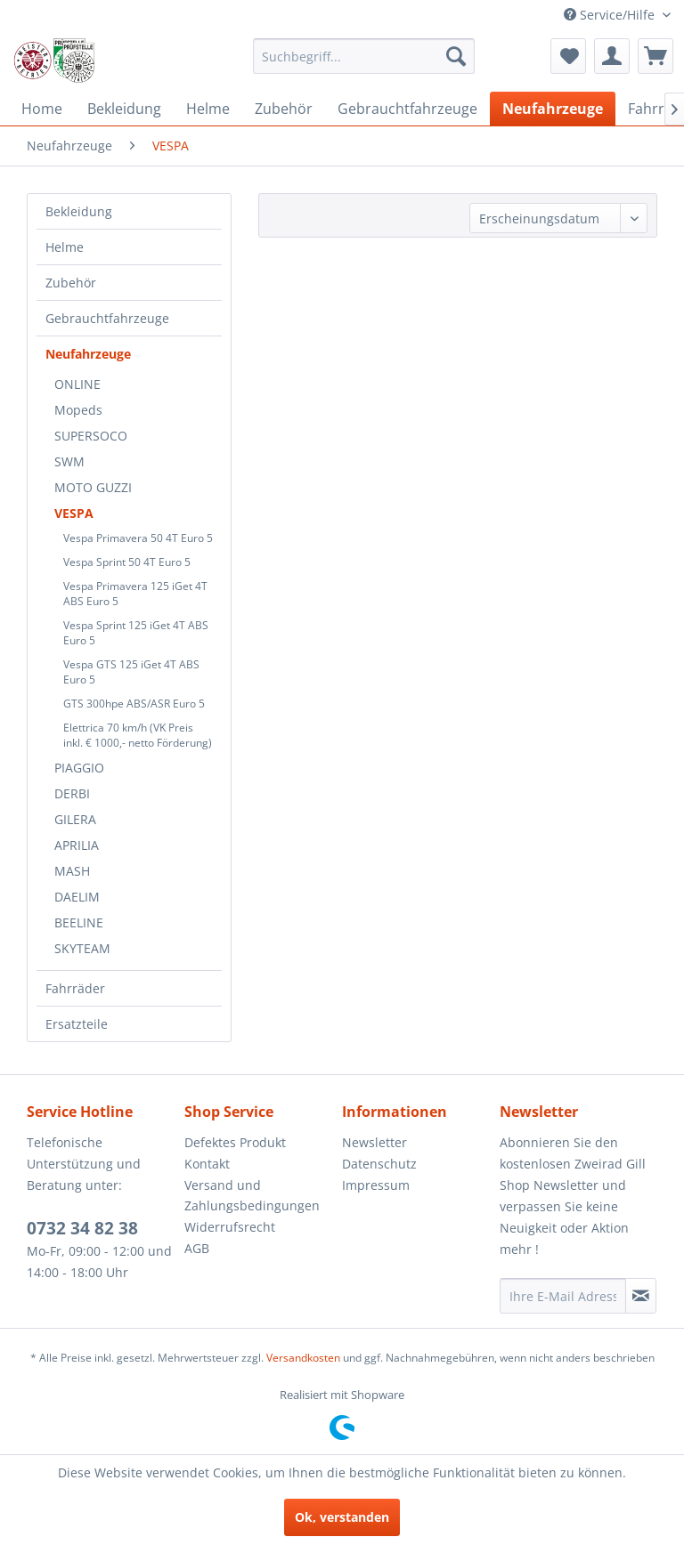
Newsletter (374, 1142)
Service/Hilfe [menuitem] (611, 14)
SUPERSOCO (90, 435)
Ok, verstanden (342, 1517)
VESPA (74, 513)
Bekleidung (78, 211)
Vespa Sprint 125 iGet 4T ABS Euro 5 (135, 633)
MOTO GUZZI (93, 487)
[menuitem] (364, 56)
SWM (69, 461)
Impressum (376, 1185)
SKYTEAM (82, 948)
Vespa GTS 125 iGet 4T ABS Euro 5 (131, 672)
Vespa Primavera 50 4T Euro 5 (138, 538)
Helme (64, 247)
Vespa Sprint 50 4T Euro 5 (127, 562)
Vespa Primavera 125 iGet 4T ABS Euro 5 (135, 593)
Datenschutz (379, 1163)
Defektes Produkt (235, 1142)
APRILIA (76, 845)
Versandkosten (303, 1357)
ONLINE (77, 384)
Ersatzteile (76, 1023)
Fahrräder (75, 988)
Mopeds (78, 409)
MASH (72, 870)
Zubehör (70, 282)
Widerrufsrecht (229, 1226)
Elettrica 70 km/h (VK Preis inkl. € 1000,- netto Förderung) (137, 735)
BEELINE (78, 922)
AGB (196, 1248)
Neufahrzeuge (88, 353)
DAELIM (77, 896)
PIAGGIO (79, 767)
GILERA (75, 819)
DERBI (72, 793)
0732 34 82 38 (82, 1228)
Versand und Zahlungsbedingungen (252, 1196)
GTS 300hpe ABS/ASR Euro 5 (134, 703)
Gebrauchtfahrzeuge (107, 318)
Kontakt (207, 1163)
